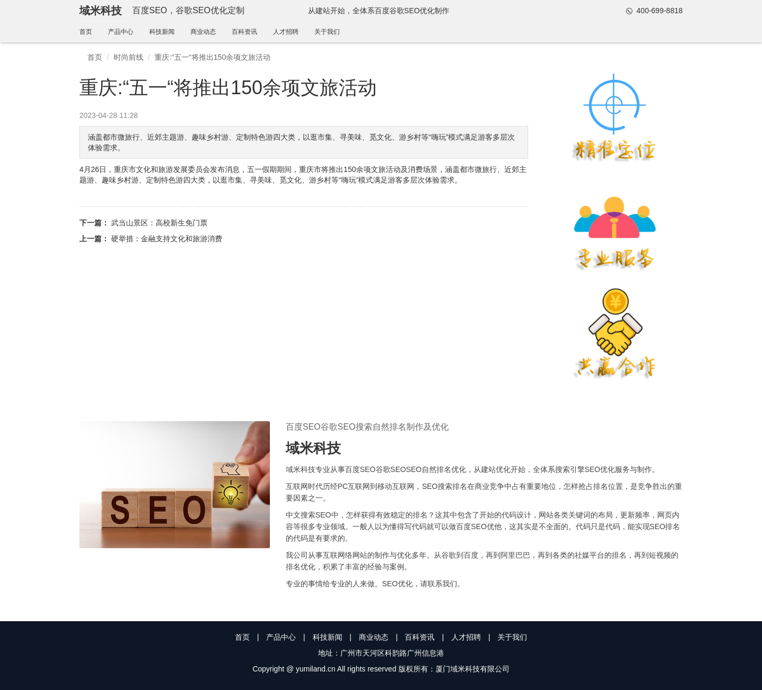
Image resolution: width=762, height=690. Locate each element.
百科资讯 (244, 31)
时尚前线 (128, 57)
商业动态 (203, 31)
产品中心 (120, 31)
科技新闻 (162, 31)
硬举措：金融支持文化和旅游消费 (166, 238)
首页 (85, 31)
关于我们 (327, 31)
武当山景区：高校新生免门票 (159, 223)
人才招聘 (285, 31)
